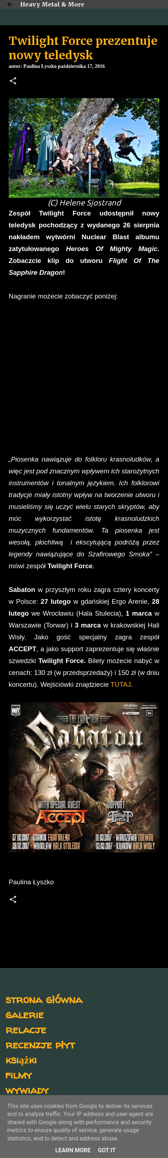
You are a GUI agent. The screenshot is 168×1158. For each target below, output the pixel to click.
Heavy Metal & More (52, 4)
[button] (13, 82)
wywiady (27, 1089)
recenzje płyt (40, 1044)
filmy (18, 1074)
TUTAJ (120, 684)
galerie (24, 1014)
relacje (25, 1029)
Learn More (72, 1150)
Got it (106, 1150)
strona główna (43, 999)
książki (21, 1059)
